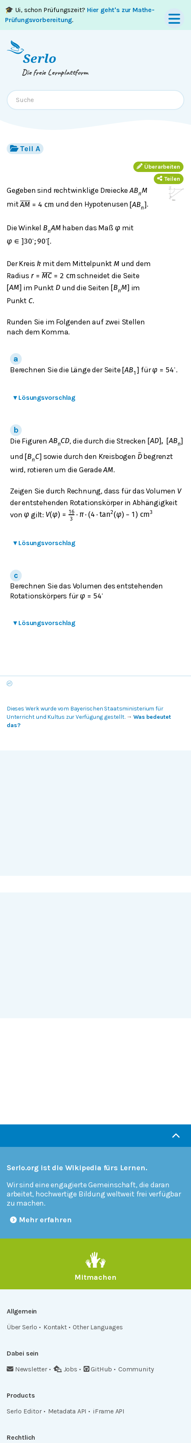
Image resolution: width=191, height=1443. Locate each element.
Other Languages (97, 1327)
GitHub (98, 1369)
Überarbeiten (158, 166)
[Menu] (174, 18)
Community (135, 1369)
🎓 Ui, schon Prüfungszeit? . (80, 15)
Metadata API (67, 1411)
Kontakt (55, 1327)
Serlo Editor (24, 1411)
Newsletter (27, 1369)
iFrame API (109, 1411)
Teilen (168, 178)
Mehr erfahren (41, 1219)
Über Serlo (22, 1327)
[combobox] (95, 100)
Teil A (25, 148)
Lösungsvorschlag (44, 397)
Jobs (65, 1369)
